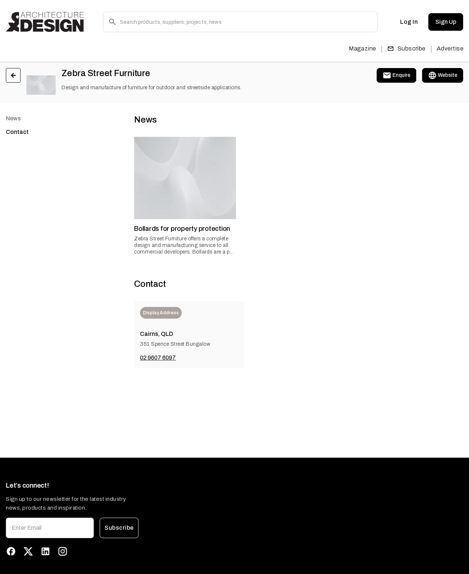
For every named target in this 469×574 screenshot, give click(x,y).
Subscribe (406, 48)
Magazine (362, 48)
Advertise (450, 48)
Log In (409, 22)
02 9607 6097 (158, 357)
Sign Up (446, 22)
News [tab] (13, 118)
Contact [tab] (17, 132)
